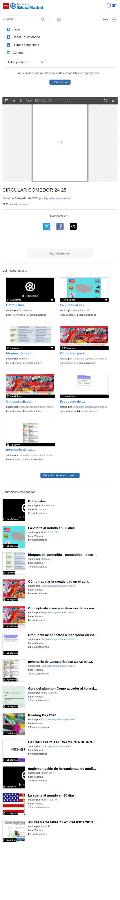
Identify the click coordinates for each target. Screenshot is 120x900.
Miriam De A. (48, 773)
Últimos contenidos (26, 45)
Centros (18, 52)
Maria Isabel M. (49, 692)
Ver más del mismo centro (60, 475)
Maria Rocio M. (81, 310)
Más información (60, 253)
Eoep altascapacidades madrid (90, 358)
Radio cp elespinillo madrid (56, 746)
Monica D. (24, 358)
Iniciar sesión (60, 82)
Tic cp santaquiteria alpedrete (57, 719)
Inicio (16, 29)
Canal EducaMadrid (26, 37)
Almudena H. (26, 310)
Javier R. (46, 826)
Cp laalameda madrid (57, 198)
